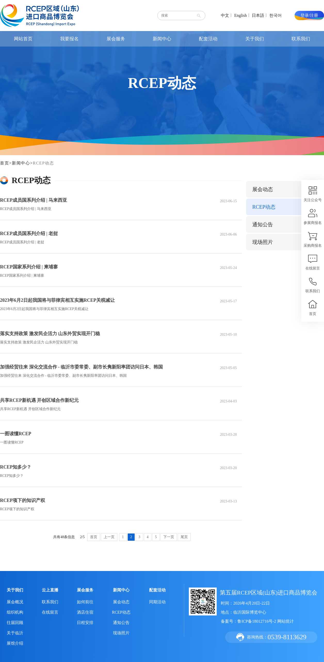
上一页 (109, 537)
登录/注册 (309, 15)
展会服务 (116, 38)
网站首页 (23, 38)
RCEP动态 (43, 163)
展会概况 (15, 602)
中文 (225, 15)
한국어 (275, 15)
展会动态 (262, 189)
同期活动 (157, 602)
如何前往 (85, 602)
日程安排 (85, 622)
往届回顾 (15, 622)
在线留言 (50, 612)
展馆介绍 (15, 643)
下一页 (168, 537)
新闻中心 (162, 38)
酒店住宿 (85, 612)
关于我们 (254, 38)
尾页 (184, 537)
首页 (4, 163)
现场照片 (262, 242)
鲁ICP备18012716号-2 (256, 621)
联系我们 (300, 38)
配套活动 (208, 38)
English (240, 15)
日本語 (258, 15)
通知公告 (262, 224)
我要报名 (69, 38)
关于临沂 (15, 633)
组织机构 (15, 612)
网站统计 (285, 621)
